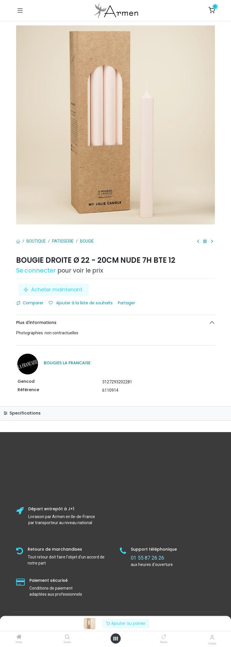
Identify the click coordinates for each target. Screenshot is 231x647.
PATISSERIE (63, 241)
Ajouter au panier (126, 623)
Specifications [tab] (22, 413)
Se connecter (36, 270)
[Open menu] (115, 638)
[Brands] (163, 637)
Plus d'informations (36, 322)
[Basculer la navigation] (20, 10)
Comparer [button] (29, 303)
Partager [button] (127, 303)
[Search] (67, 637)
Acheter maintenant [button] (53, 289)
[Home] (19, 637)
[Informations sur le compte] (212, 637)
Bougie (87, 241)
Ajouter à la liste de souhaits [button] (81, 303)
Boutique (36, 241)
